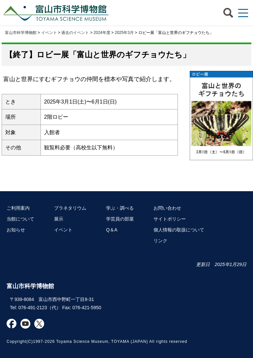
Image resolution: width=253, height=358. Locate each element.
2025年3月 (124, 32)
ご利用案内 (18, 208)
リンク (160, 240)
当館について (20, 219)
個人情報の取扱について (179, 229)
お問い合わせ (167, 208)
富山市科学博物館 (57, 13)
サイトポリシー (170, 219)
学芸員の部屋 (120, 219)
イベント (49, 32)
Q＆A (111, 229)
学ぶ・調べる (120, 208)
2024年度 (102, 32)
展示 (58, 219)
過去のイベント (75, 32)
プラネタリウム (70, 208)
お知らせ (16, 229)
